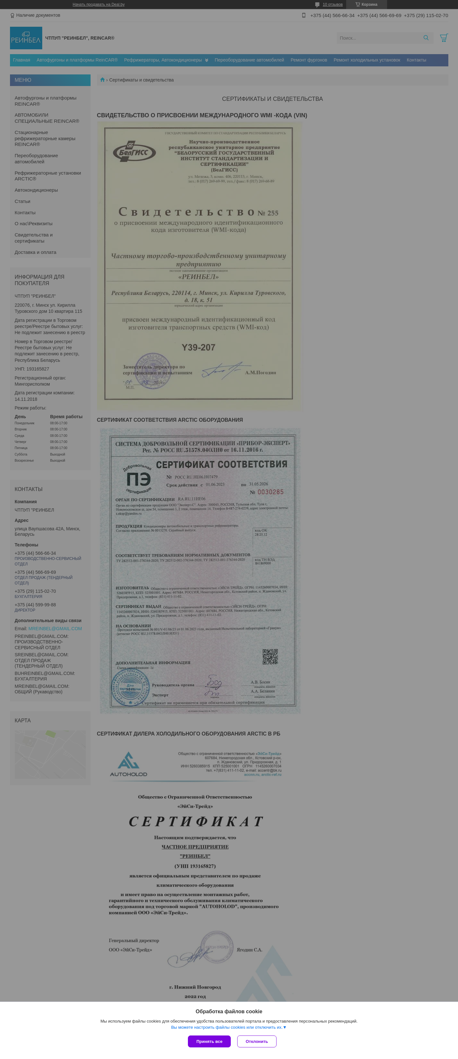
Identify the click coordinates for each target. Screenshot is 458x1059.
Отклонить (257, 1041)
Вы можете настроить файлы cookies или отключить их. (227, 1027)
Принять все (209, 1041)
